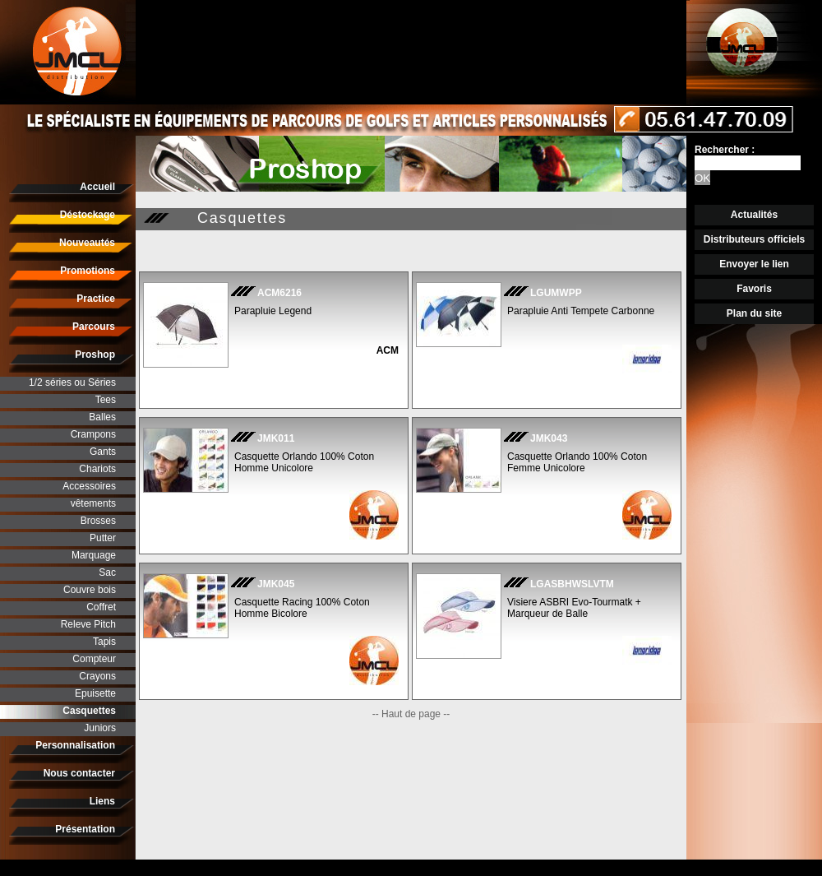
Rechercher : (725, 149)
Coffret (101, 607)
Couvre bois (89, 590)
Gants (103, 451)
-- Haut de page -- (411, 714)
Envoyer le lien (754, 264)
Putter (103, 538)
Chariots (97, 469)
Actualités (754, 214)
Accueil (97, 186)
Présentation (85, 829)
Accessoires (89, 486)
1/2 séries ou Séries (72, 382)
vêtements (93, 503)
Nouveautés (87, 242)
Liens (102, 801)
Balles (102, 417)
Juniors (100, 728)
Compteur (94, 659)
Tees (105, 400)
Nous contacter (79, 773)
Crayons (97, 676)
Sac (107, 572)
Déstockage (87, 214)
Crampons (93, 434)
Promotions (87, 270)
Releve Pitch (88, 624)
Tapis (104, 641)
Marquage (94, 555)
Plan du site (754, 313)
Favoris (754, 288)
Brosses (98, 520)
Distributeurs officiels (754, 239)
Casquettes (89, 710)
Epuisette (95, 693)
